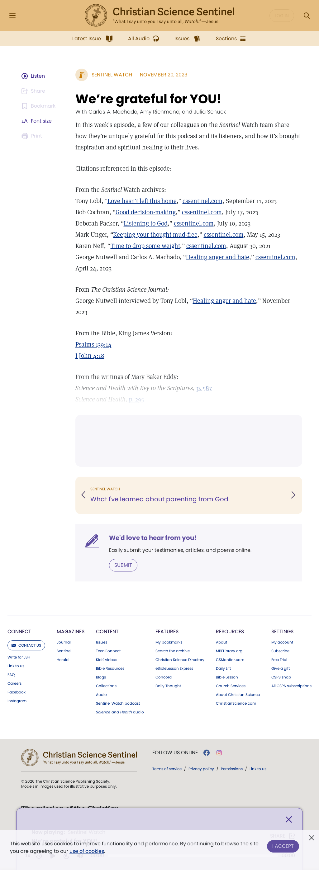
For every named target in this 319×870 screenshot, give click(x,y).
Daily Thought (168, 686)
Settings (282, 631)
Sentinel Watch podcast (118, 703)
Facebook (16, 692)
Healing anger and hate (217, 257)
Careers (14, 683)
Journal (64, 642)
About (221, 642)
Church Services (230, 686)
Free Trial (279, 660)
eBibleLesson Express (174, 668)
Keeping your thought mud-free (155, 235)
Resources (230, 631)
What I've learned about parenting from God (159, 499)
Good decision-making (146, 212)
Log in (282, 15)
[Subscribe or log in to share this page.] (34, 91)
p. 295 (136, 399)
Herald (63, 660)
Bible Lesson (227, 677)
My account (282, 642)
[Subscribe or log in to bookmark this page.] (39, 106)
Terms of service (167, 768)
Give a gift (280, 668)
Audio (101, 695)
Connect (19, 631)
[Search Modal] (306, 15)
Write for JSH (18, 657)
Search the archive (172, 651)
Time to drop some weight (145, 246)
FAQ (11, 675)
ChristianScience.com (236, 703)
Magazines (70, 631)
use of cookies (86, 851)
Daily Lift (223, 668)
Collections (106, 686)
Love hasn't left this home (142, 201)
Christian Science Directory (179, 660)
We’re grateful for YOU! (148, 99)
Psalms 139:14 (93, 344)
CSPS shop (281, 677)
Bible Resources (110, 668)
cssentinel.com (202, 201)
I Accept (283, 846)
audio (120, 712)
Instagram (16, 701)
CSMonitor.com (230, 660)
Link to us (15, 666)
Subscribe (280, 651)
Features (167, 631)
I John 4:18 (89, 356)
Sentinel (64, 651)
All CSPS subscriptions (291, 686)
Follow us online (175, 752)
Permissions (232, 768)
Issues (101, 642)
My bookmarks (168, 642)
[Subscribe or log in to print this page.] (32, 136)
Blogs (101, 677)
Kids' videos (106, 660)
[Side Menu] (12, 15)
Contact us (26, 645)
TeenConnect (108, 651)
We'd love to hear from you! (153, 538)
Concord (163, 677)
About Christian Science (238, 695)
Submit (123, 565)
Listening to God (146, 223)
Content (107, 631)
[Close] (288, 819)
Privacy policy (201, 768)
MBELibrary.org (229, 651)
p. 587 (204, 388)
